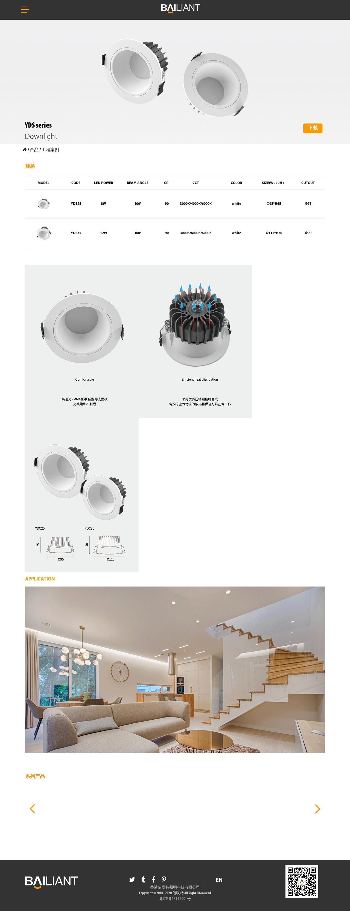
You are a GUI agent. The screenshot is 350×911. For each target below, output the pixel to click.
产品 (34, 150)
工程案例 (50, 150)
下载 (313, 128)
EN (219, 880)
